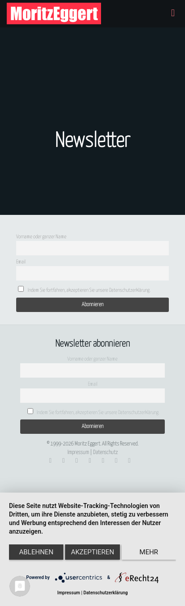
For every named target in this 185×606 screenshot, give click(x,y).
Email (21, 261)
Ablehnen (36, 552)
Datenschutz (105, 452)
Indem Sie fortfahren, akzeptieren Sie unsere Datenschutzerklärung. (84, 289)
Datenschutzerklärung (106, 592)
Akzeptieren (92, 552)
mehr (149, 552)
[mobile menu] (173, 13)
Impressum (78, 452)
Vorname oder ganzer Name (41, 236)
